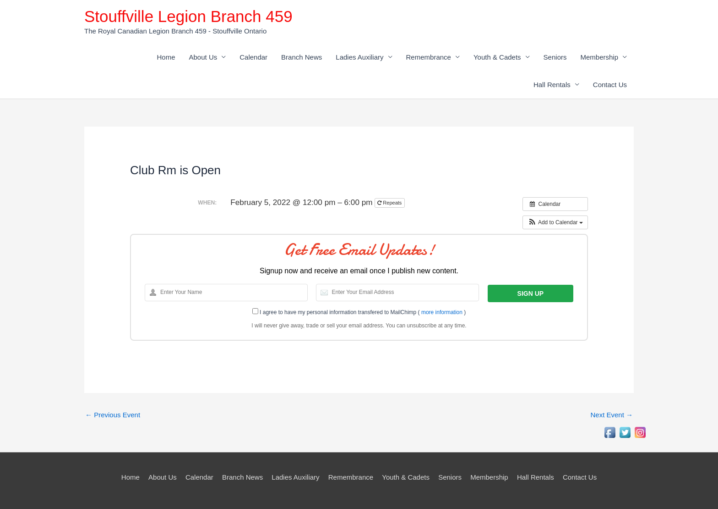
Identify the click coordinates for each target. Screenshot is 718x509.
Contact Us (610, 85)
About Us (203, 57)
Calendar (253, 57)
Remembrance (428, 57)
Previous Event (112, 415)
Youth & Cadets (497, 57)
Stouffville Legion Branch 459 (188, 16)
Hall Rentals (552, 85)
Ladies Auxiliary (359, 57)
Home (166, 57)
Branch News (301, 57)
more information (441, 312)
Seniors (555, 57)
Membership (599, 57)
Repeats (390, 202)
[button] (555, 222)
